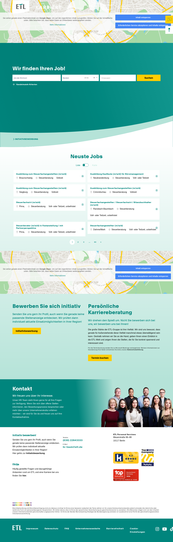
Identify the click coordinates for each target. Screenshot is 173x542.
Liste (78, 165)
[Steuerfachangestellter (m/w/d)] (123, 229)
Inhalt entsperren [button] (143, 17)
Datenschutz (51, 528)
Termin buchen (99, 358)
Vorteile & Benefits (107, 7)
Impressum (32, 528)
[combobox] (91, 78)
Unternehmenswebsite (87, 528)
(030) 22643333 (73, 440)
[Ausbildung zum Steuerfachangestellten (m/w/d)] (49, 176)
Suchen (148, 77)
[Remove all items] (94, 78)
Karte (94, 165)
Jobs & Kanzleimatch (74, 7)
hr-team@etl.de (72, 447)
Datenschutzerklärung (135, 349)
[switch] (85, 165)
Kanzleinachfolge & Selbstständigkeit (146, 6)
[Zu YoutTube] (164, 530)
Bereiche (92, 6)
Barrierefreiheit (115, 528)
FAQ (67, 528)
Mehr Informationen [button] (57, 25)
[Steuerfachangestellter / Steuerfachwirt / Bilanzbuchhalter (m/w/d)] (123, 209)
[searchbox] (116, 78)
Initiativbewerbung (25, 139)
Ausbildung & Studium (124, 7)
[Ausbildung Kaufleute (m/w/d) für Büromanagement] (123, 176)
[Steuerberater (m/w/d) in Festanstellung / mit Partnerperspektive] (49, 229)
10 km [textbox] (86, 78)
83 (95, 242)
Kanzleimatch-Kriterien (26, 84)
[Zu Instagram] (157, 530)
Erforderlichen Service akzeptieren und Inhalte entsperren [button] (143, 25)
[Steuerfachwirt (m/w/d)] (49, 209)
